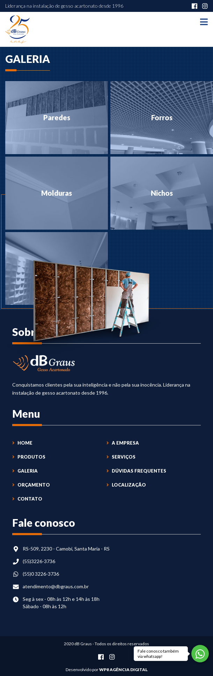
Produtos (28, 457)
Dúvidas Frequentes (136, 471)
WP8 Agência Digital (123, 669)
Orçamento (31, 485)
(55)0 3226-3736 (41, 574)
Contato (27, 499)
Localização (126, 485)
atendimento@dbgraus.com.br (56, 586)
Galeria (25, 471)
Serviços (120, 457)
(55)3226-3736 (39, 561)
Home (22, 443)
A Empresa (122, 443)
